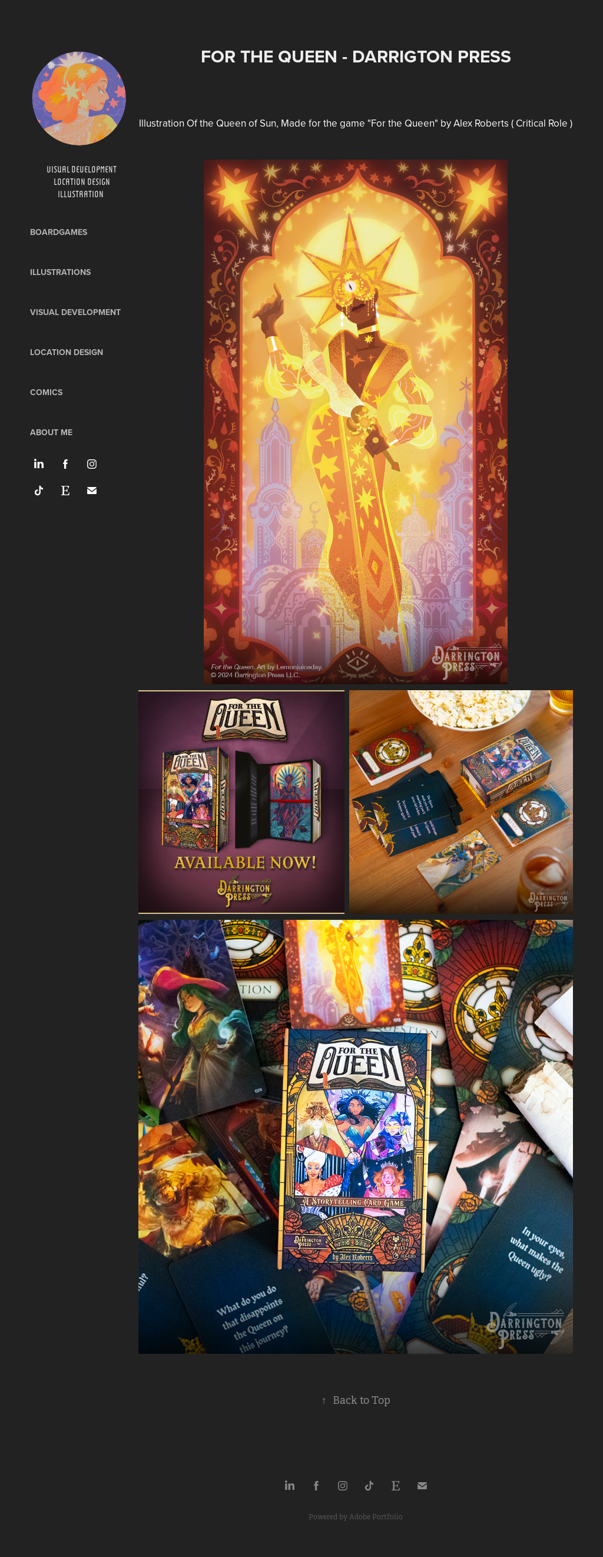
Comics (46, 392)
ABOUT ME (51, 432)
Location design (66, 352)
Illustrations (60, 272)
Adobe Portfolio (376, 1517)
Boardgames (58, 232)
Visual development (75, 312)
